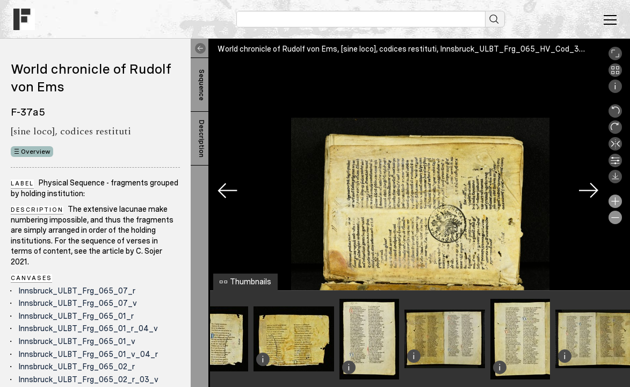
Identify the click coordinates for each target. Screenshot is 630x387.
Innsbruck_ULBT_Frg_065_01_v (76, 341)
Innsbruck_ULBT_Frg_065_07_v (77, 303)
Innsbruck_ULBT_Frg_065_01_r (76, 316)
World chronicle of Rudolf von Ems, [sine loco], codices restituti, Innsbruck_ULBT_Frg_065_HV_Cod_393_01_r (413, 49)
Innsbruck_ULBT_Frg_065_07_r (76, 290)
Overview (35, 151)
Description (201, 138)
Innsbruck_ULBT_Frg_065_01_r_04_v (88, 328)
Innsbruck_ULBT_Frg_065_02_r (76, 366)
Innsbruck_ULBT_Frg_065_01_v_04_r (88, 354)
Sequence (201, 85)
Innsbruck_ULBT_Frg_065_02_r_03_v (88, 379)
